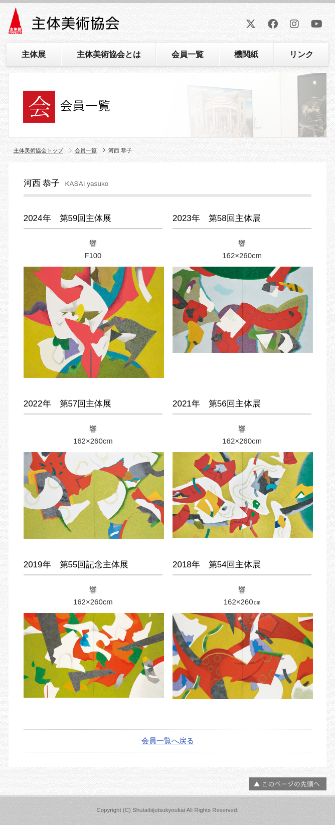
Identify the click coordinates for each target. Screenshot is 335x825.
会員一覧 (188, 54)
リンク (301, 54)
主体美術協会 (65, 24)
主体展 (34, 54)
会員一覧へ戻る (167, 740)
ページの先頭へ (287, 783)
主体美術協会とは (109, 54)
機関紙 (246, 54)
